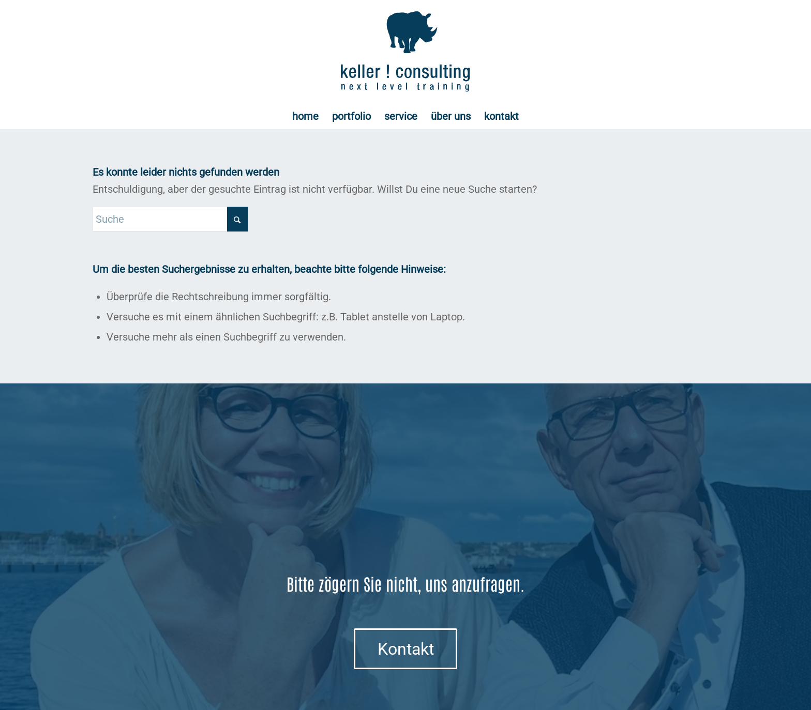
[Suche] (170, 219)
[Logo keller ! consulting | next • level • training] (406, 51)
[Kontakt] (405, 648)
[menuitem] (305, 116)
